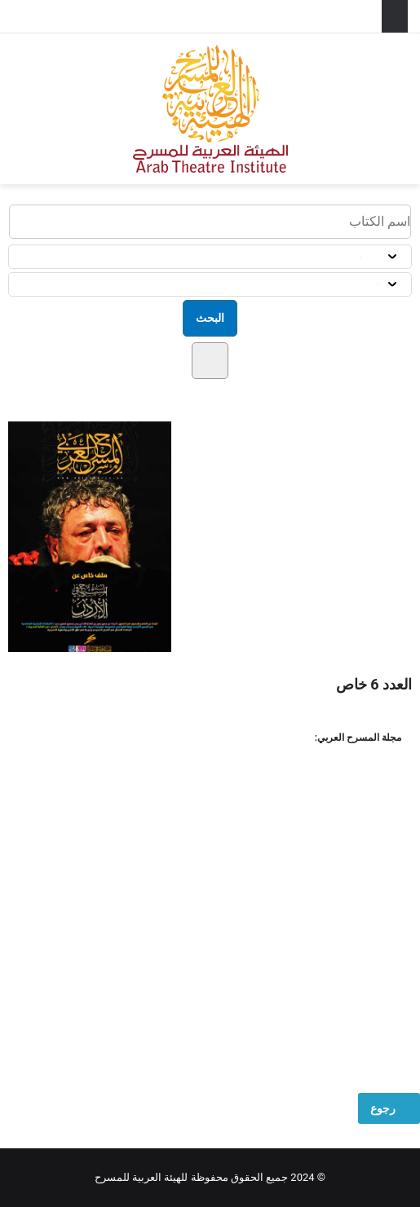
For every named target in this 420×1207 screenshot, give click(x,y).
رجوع (389, 1108)
